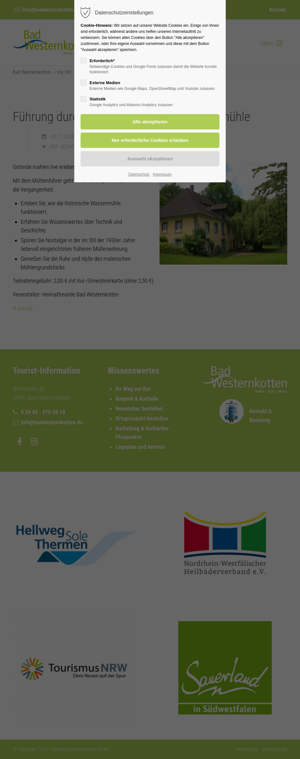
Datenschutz (139, 174)
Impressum (162, 174)
